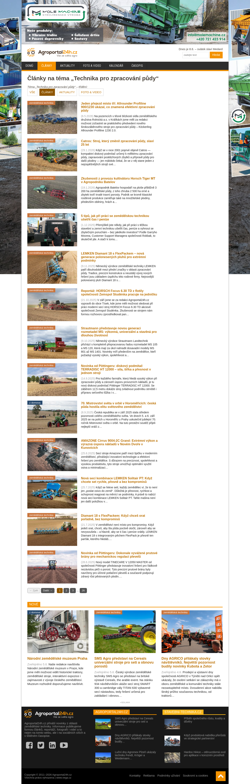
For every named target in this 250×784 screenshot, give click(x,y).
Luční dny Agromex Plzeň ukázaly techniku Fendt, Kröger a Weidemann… (135, 755)
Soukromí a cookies (195, 775)
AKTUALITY (67, 92)
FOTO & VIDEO (91, 92)
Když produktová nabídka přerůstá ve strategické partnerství (205, 737)
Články (46, 66)
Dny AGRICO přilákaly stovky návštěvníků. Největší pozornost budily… (134, 738)
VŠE (32, 92)
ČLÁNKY (47, 92)
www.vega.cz (63, 777)
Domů (29, 66)
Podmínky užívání (168, 775)
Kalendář (116, 66)
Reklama (149, 775)
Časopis (137, 66)
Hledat (216, 54)
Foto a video (92, 66)
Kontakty (135, 775)
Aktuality (67, 66)
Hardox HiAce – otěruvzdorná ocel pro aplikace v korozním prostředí (205, 754)
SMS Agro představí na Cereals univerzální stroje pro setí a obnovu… (134, 721)
